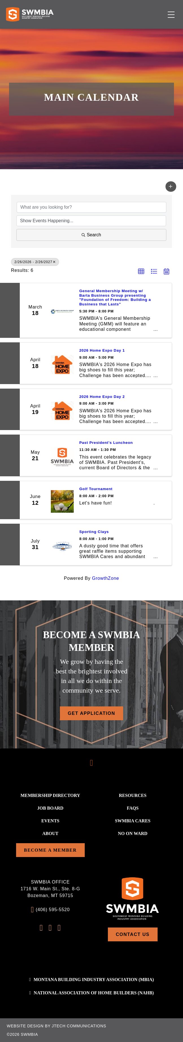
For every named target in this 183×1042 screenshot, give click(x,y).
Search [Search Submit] (91, 234)
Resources (133, 795)
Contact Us (133, 934)
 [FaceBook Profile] (41, 928)
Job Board (50, 808)
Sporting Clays (94, 532)
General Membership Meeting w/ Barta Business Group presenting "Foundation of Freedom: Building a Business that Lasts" (115, 298)
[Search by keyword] (91, 207)
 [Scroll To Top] (91, 763)
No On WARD (132, 833)
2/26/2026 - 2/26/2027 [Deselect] (35, 262)
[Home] (29, 14)
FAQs (132, 808)
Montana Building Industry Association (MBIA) (94, 979)
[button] (170, 186)
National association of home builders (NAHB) (94, 992)
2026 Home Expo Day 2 (102, 397)
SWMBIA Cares (133, 820)
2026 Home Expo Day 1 (102, 350)
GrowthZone (105, 578)
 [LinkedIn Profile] (59, 928)
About (50, 833)
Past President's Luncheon (106, 442)
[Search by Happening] (91, 220)
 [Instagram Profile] (50, 928)
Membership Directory (50, 795)
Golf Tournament (96, 489)
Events (50, 820)
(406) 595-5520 (53, 909)
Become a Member (50, 850)
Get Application (91, 713)
